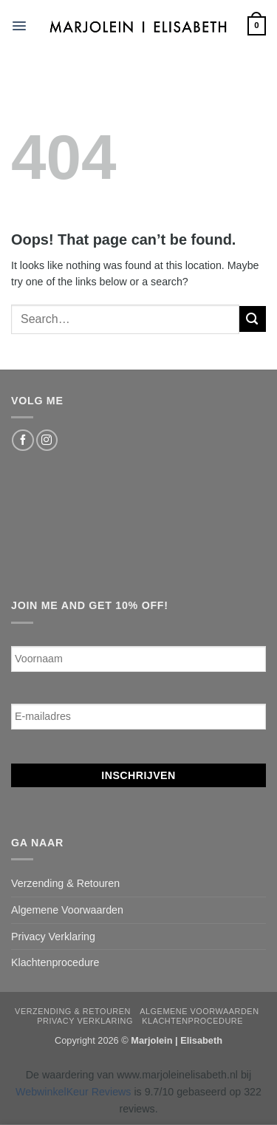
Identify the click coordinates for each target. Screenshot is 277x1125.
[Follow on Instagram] (47, 440)
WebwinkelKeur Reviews (73, 1092)
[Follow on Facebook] (22, 440)
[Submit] (252, 319)
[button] (19, 26)
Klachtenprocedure (55, 962)
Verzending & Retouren (65, 883)
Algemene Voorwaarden (67, 910)
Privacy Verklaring (53, 936)
